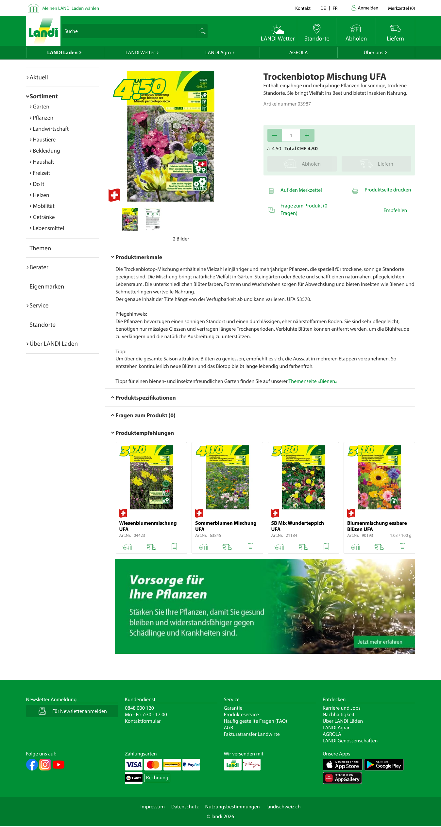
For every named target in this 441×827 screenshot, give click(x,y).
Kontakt (303, 8)
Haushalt (43, 161)
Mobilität (44, 205)
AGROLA (298, 52)
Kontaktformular (143, 721)
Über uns (373, 52)
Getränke (44, 217)
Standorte (43, 324)
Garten (41, 106)
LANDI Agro (218, 52)
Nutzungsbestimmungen (232, 806)
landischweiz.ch (283, 806)
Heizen (41, 195)
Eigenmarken (47, 286)
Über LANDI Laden (54, 343)
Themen (40, 248)
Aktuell (39, 77)
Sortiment (44, 96)
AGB (228, 727)
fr (335, 8)
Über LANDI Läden (343, 721)
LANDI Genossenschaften (350, 740)
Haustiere (44, 139)
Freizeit (41, 172)
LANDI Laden (62, 52)
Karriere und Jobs (342, 708)
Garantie (233, 708)
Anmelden (368, 8)
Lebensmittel (48, 228)
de (323, 8)
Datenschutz (185, 806)
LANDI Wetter (140, 52)
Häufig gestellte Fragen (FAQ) (255, 721)
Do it (38, 184)
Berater (39, 267)
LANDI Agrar (336, 727)
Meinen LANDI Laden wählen (70, 8)
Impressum (152, 806)
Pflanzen (43, 117)
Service (39, 305)
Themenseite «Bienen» (313, 381)
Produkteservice (241, 714)
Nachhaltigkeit (338, 714)
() (401, 8)
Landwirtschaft (51, 128)
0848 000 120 (139, 708)
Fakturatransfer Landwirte (252, 734)
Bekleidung (46, 150)
